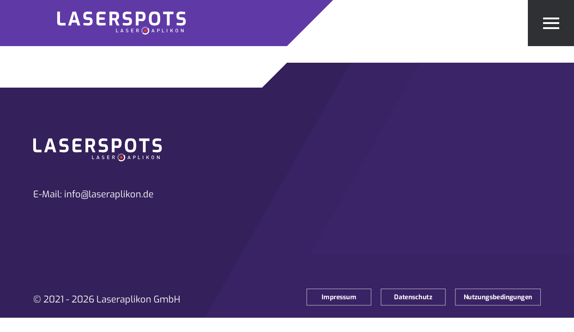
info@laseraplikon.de (109, 194)
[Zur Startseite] (143, 23)
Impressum (339, 297)
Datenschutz (413, 297)
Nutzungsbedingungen (498, 297)
